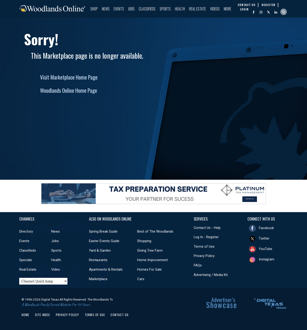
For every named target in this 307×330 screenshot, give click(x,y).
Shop (94, 9)
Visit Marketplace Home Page (69, 77)
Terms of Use (204, 246)
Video (55, 269)
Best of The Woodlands (155, 231)
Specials (25, 260)
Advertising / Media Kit (211, 275)
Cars (140, 279)
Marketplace (98, 279)
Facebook (266, 228)
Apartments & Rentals (106, 269)
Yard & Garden (100, 250)
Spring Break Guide (103, 231)
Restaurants (98, 260)
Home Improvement (152, 260)
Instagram (266, 259)
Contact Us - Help (207, 228)
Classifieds (147, 9)
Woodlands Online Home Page (68, 90)
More (227, 9)
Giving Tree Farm (150, 250)
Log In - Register (206, 237)
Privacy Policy (204, 256)
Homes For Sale (149, 269)
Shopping (144, 241)
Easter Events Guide (104, 241)
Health (180, 9)
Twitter (264, 238)
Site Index (42, 314)
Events (119, 9)
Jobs (131, 9)
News (106, 9)
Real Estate (197, 9)
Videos (215, 9)
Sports (165, 9)
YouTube (265, 249)
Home (25, 314)
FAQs (198, 265)
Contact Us (120, 314)
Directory (26, 231)
